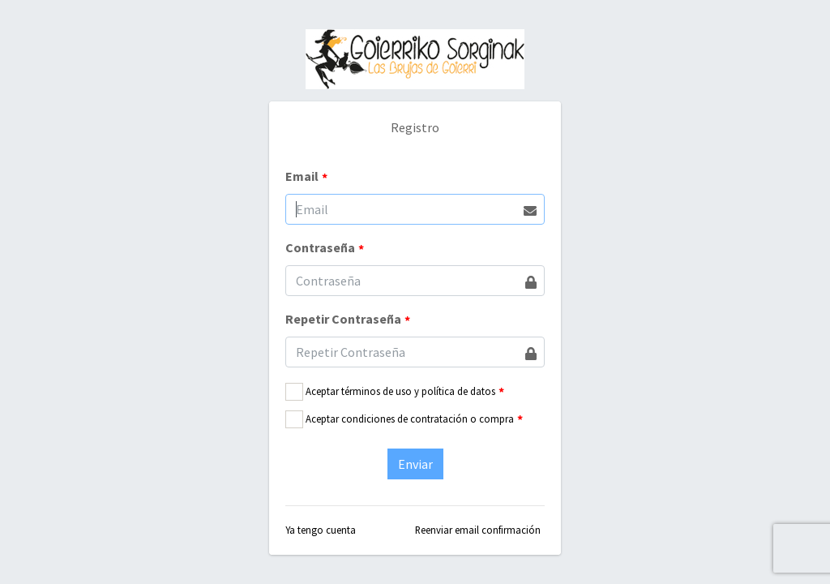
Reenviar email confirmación (478, 529)
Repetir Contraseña (347, 319)
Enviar (415, 464)
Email (306, 177)
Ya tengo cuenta (320, 529)
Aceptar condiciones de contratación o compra (410, 418)
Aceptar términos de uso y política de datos (400, 390)
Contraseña (324, 248)
